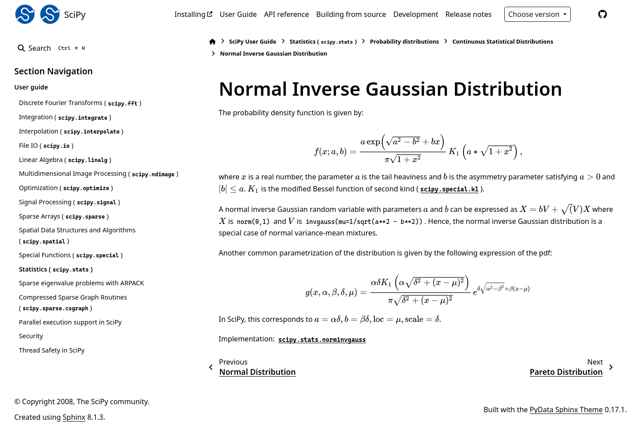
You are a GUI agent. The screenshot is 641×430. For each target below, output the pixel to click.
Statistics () (56, 279)
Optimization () (66, 198)
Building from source (351, 14)
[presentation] (406, 149)
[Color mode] (584, 14)
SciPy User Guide (240, 41)
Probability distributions (392, 41)
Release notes (468, 14)
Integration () (65, 117)
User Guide (238, 14)
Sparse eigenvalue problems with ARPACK (81, 293)
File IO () (46, 145)
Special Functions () (70, 265)
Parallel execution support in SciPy (70, 332)
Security (31, 346)
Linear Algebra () (65, 159)
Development (416, 14)
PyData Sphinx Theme (566, 420)
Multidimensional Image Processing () (72, 178)
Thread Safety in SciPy (52, 361)
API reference (286, 14)
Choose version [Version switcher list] (535, 14)
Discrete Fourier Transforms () (80, 102)
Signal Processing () (69, 212)
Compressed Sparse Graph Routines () (73, 313)
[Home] (200, 41)
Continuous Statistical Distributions (490, 41)
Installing (190, 14)
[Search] (53, 48)
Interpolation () (71, 131)
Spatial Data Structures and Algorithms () (77, 246)
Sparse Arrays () (64, 226)
